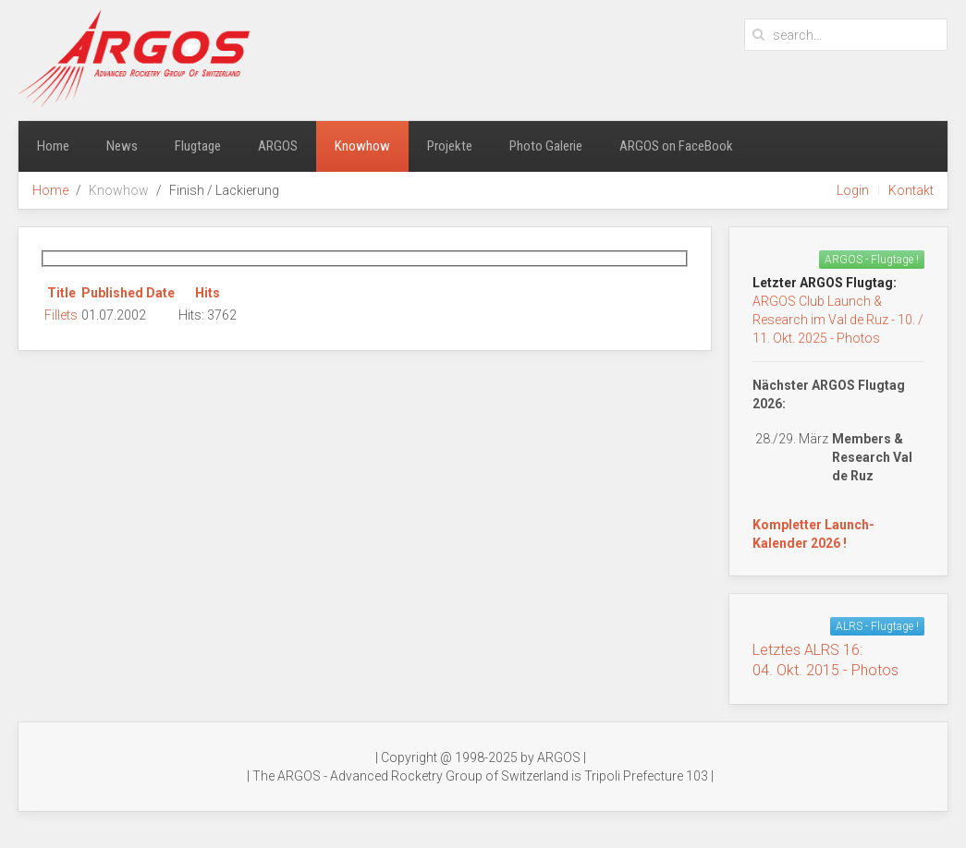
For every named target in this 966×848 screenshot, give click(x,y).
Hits (207, 292)
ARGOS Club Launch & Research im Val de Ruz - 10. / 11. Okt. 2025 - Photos (837, 319)
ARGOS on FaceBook (676, 146)
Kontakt (911, 190)
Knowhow (362, 146)
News (122, 146)
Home (53, 146)
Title (61, 292)
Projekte (449, 146)
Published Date (128, 292)
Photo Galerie (545, 146)
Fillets (61, 315)
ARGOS (278, 146)
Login (853, 190)
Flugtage (198, 146)
